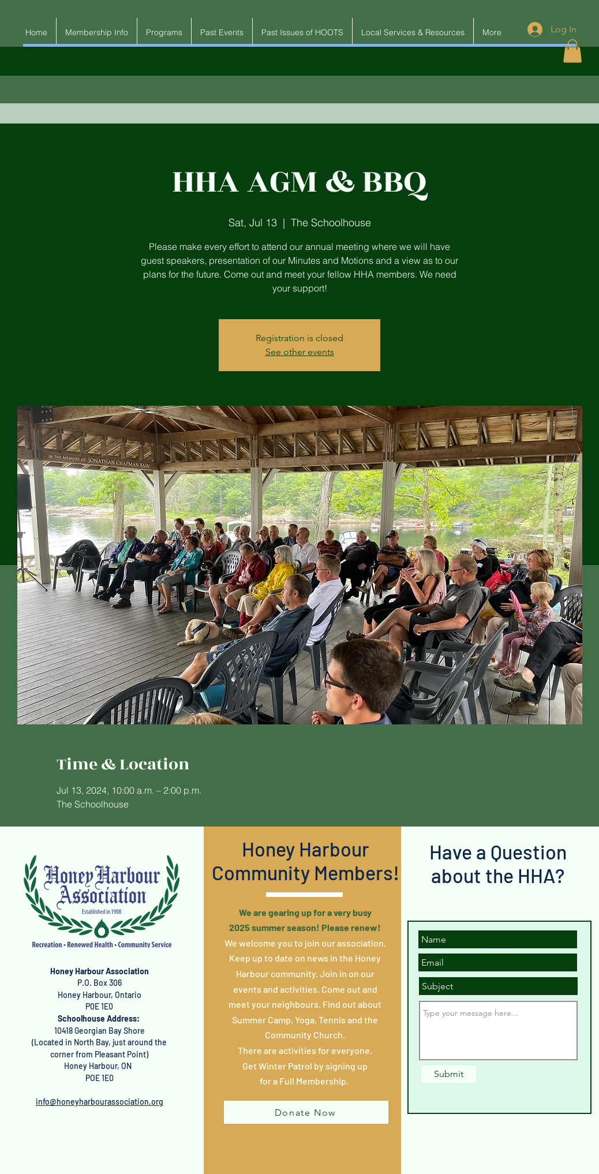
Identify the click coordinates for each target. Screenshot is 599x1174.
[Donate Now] (306, 1112)
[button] (572, 51)
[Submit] (448, 1074)
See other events (299, 351)
